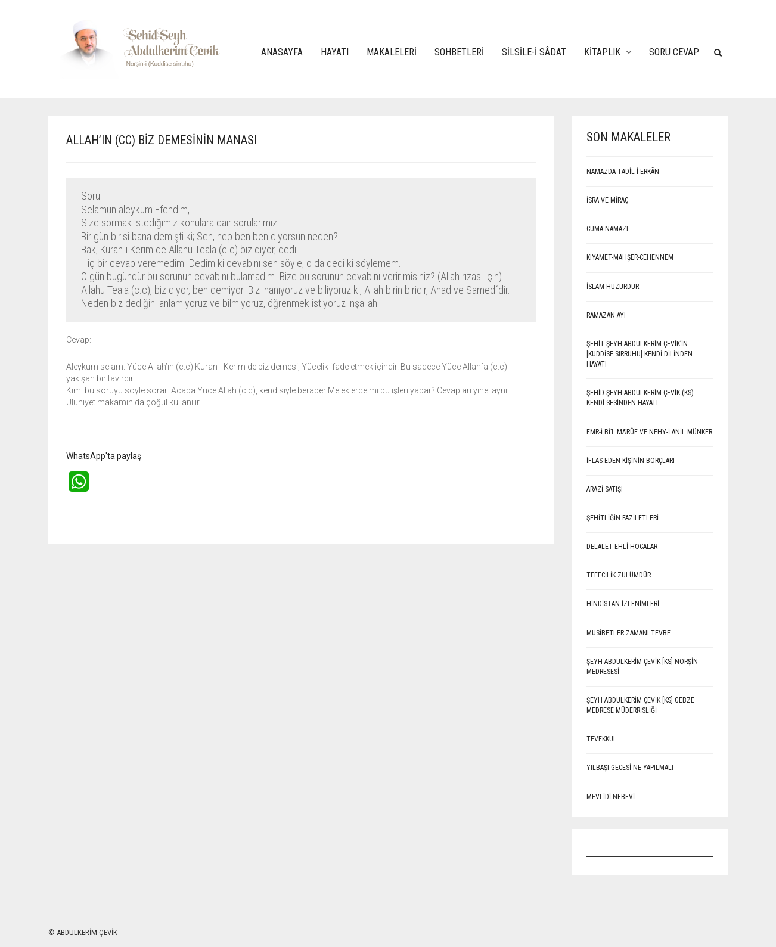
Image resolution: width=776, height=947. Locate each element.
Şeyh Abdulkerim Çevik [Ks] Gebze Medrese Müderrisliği (640, 705)
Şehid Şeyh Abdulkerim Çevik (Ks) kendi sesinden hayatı (640, 398)
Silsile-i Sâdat (534, 52)
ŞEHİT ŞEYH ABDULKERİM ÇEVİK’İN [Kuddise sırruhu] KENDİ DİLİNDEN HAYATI (639, 354)
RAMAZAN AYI (606, 315)
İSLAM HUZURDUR (612, 286)
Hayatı (335, 52)
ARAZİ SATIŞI (604, 489)
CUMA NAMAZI (607, 229)
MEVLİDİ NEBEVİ (610, 797)
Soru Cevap (674, 52)
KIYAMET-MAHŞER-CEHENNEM (629, 257)
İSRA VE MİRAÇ (607, 200)
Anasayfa (282, 52)
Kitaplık (602, 52)
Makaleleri (392, 52)
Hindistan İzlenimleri (622, 604)
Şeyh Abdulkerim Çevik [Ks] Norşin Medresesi (642, 666)
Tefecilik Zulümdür (618, 575)
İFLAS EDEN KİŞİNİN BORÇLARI (630, 461)
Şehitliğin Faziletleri (622, 518)
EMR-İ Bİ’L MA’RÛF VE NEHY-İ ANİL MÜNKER (649, 432)
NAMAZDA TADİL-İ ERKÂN (622, 171)
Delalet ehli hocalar (621, 546)
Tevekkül (601, 739)
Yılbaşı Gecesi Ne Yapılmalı (629, 767)
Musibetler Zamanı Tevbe (628, 633)
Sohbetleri (459, 52)
